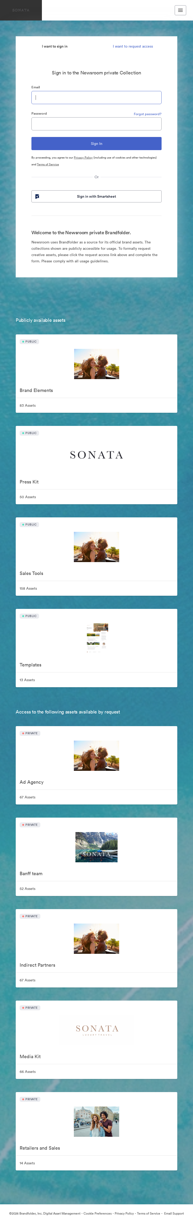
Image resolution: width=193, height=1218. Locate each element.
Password (39, 113)
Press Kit (29, 482)
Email (35, 87)
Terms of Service (48, 164)
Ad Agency (31, 782)
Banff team (31, 873)
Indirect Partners (37, 965)
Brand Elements (36, 390)
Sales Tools (31, 573)
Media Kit (30, 1056)
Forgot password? (148, 114)
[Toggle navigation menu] (180, 10)
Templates (30, 665)
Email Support (173, 1213)
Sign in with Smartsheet (75, 196)
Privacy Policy (83, 157)
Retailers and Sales (40, 1148)
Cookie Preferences (98, 1213)
